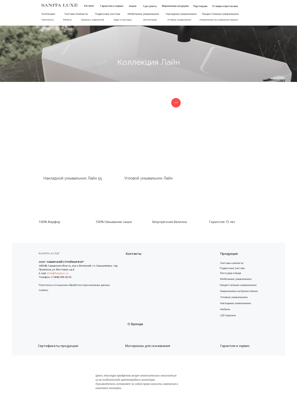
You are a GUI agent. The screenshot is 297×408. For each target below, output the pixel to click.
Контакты (133, 254)
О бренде (135, 324)
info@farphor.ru (58, 273)
